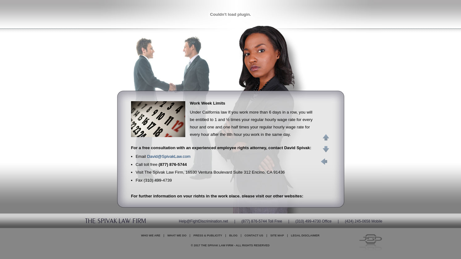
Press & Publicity (207, 235)
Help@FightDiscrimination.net (203, 221)
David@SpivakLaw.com (169, 156)
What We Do (177, 235)
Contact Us (253, 235)
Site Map (277, 235)
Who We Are (150, 235)
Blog (233, 235)
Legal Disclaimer (305, 235)
